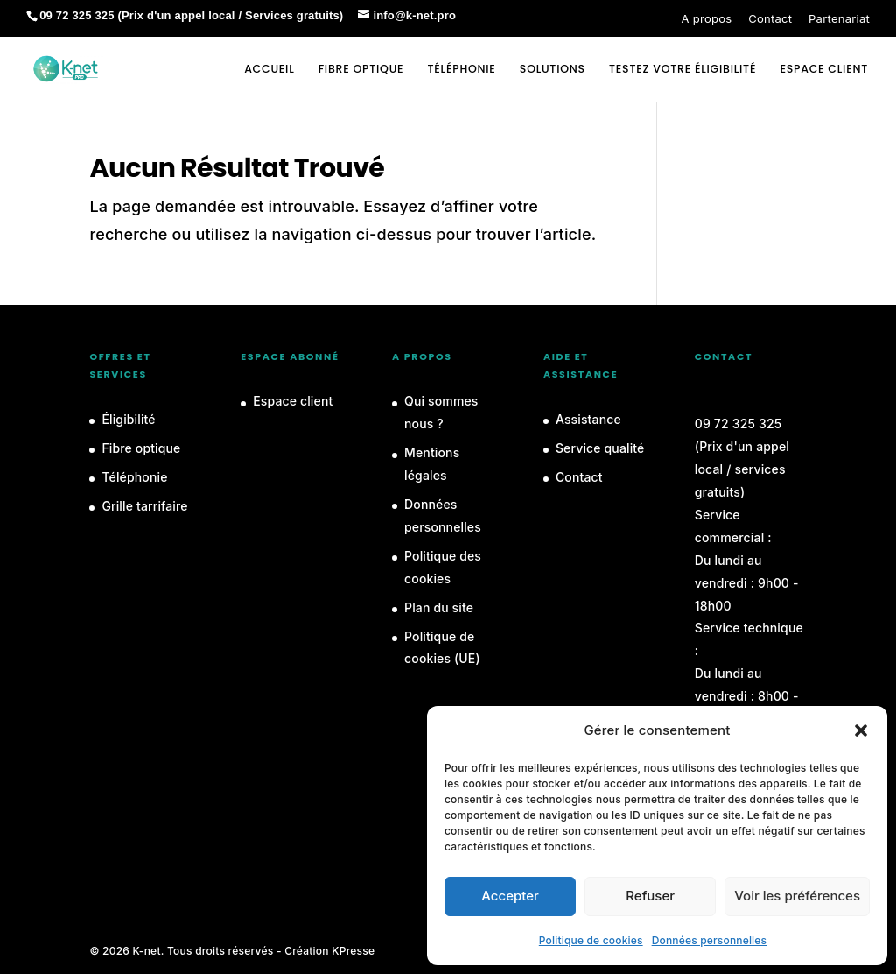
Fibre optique (361, 69)
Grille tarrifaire (144, 505)
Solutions (552, 69)
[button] (861, 730)
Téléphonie (462, 69)
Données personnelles (709, 940)
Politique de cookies (591, 940)
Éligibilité (128, 419)
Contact (770, 18)
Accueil (269, 69)
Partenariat (839, 18)
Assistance (588, 419)
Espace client (292, 400)
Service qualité (600, 448)
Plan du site (438, 607)
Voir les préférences (797, 895)
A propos (707, 18)
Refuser (650, 895)
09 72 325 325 (738, 423)
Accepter (510, 895)
